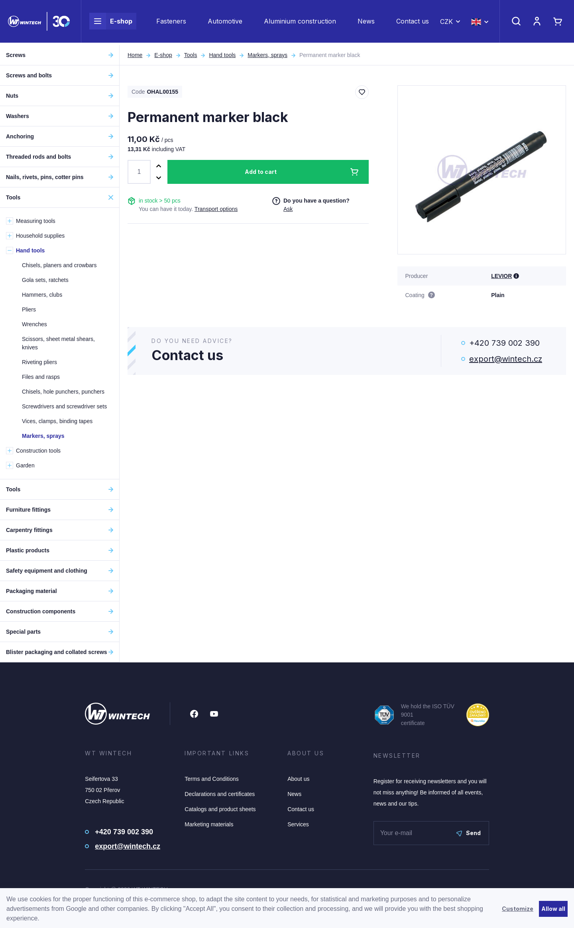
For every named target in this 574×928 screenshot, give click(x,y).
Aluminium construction (300, 22)
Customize (517, 908)
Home (135, 55)
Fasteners (171, 22)
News (366, 22)
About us (298, 779)
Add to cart (261, 171)
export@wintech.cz (505, 359)
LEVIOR (501, 276)
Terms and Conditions (211, 779)
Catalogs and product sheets (220, 809)
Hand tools (222, 55)
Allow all (553, 908)
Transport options (216, 209)
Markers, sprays (267, 55)
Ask (288, 209)
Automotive (225, 22)
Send (468, 832)
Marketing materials (209, 824)
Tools (190, 55)
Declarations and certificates (220, 794)
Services (298, 824)
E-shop (110, 22)
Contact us (412, 22)
